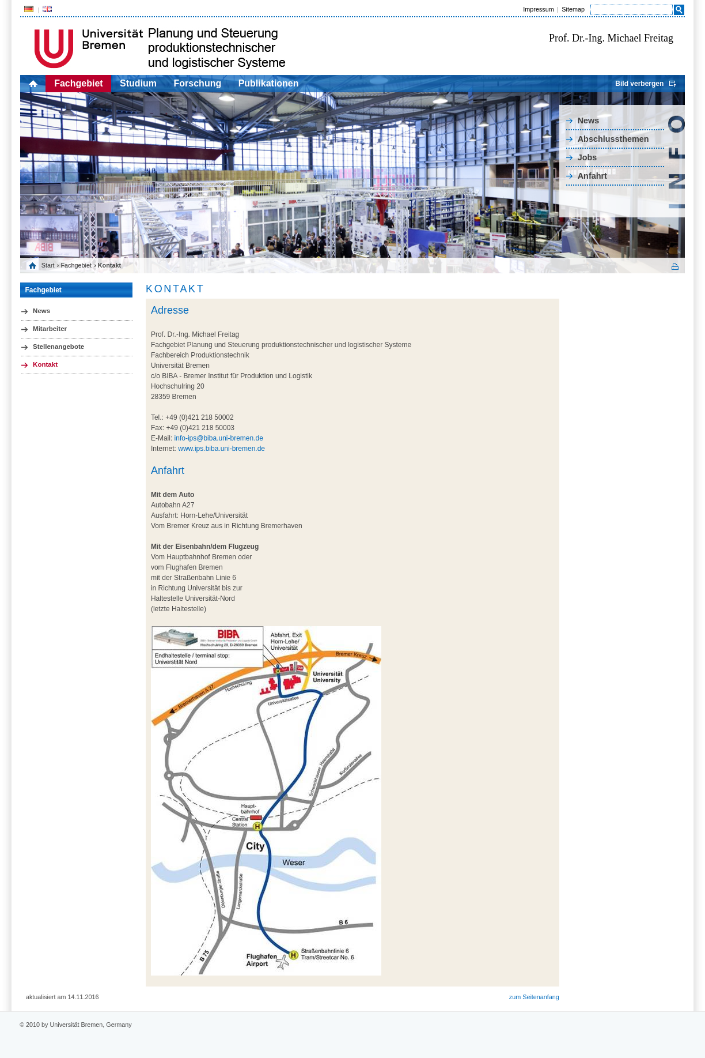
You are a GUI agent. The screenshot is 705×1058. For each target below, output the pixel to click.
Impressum (538, 9)
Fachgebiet (78, 83)
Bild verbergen (639, 84)
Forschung (198, 83)
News (589, 120)
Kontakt (45, 364)
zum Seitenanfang (534, 996)
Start (48, 265)
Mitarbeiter (50, 328)
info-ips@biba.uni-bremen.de (219, 438)
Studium (138, 83)
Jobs (587, 157)
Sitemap (573, 9)
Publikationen (268, 83)
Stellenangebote (58, 346)
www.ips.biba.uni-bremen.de (221, 449)
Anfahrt (592, 175)
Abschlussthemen (613, 139)
